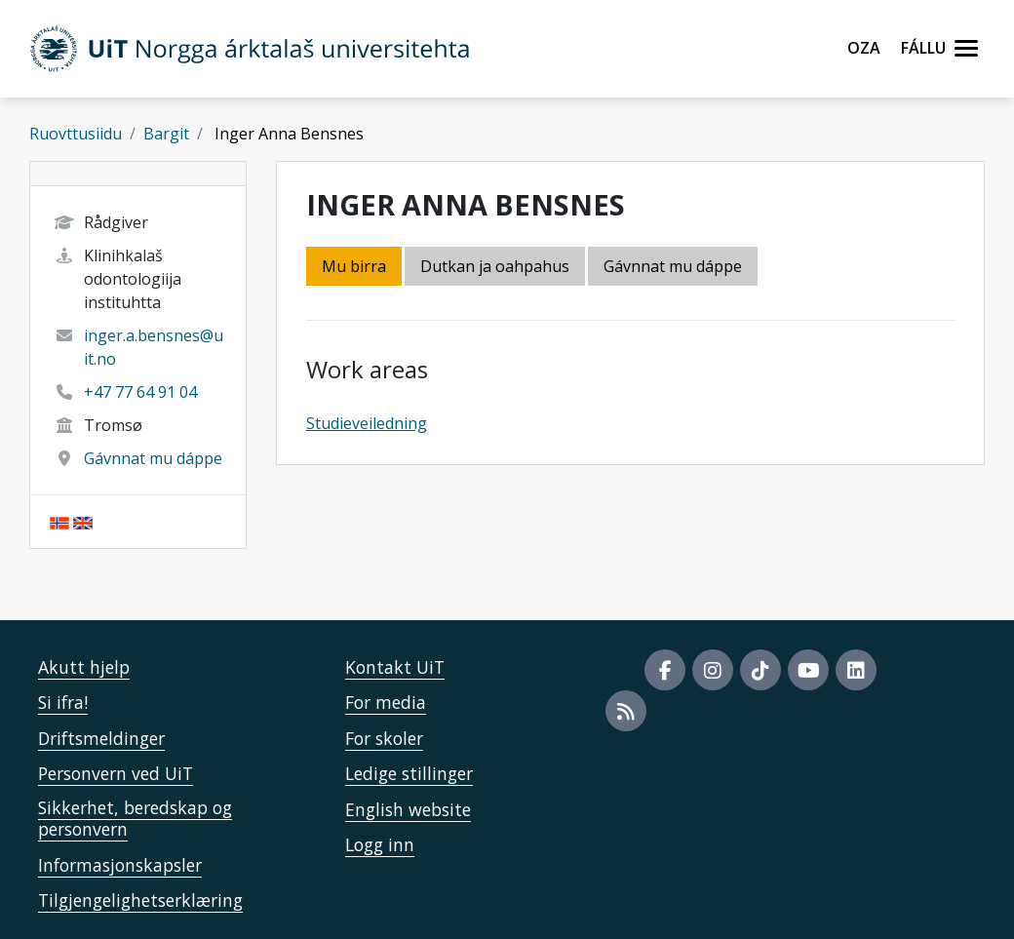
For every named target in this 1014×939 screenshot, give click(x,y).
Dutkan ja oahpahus (494, 266)
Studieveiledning (366, 423)
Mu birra (354, 266)
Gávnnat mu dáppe (153, 458)
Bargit (166, 133)
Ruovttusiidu (75, 133)
